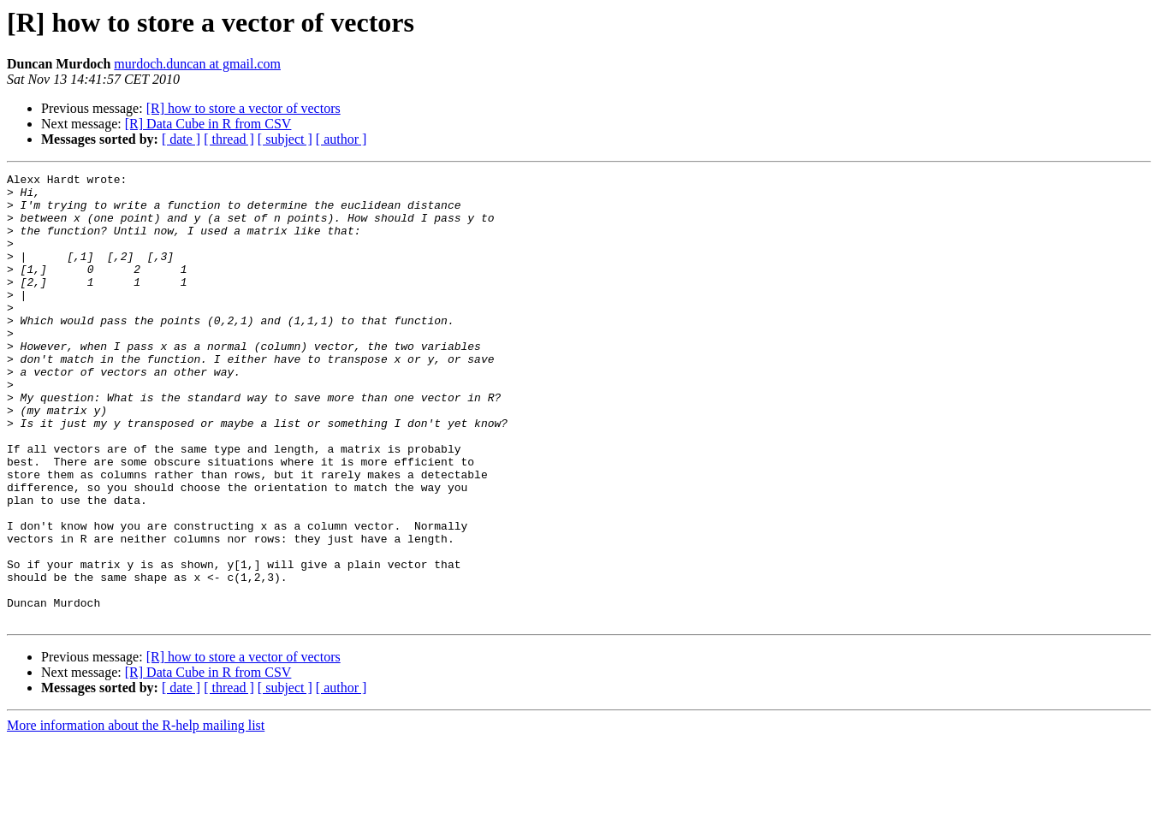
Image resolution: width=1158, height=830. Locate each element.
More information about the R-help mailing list (135, 815)
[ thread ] (229, 139)
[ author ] (341, 139)
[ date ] (181, 139)
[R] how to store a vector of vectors (243, 108)
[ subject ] (285, 139)
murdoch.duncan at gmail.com (197, 63)
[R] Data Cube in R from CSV (208, 123)
